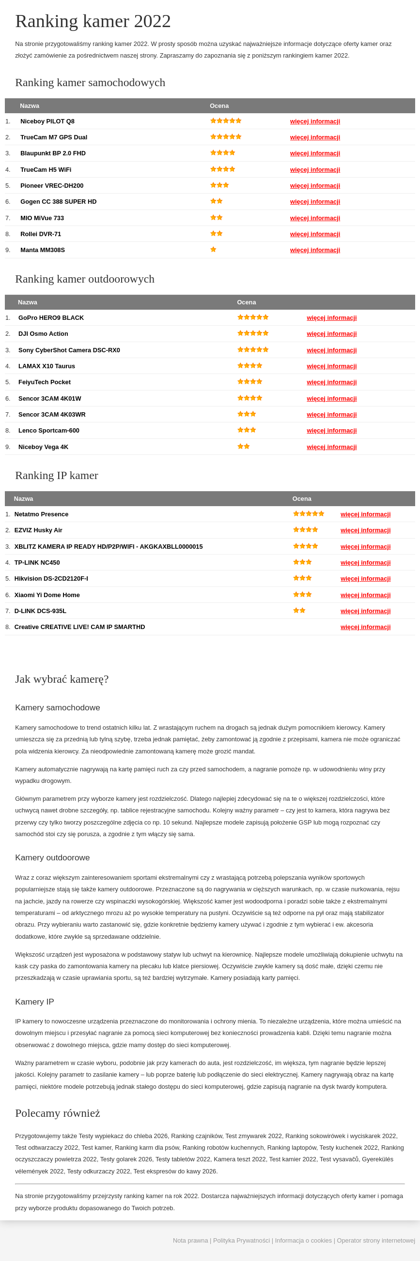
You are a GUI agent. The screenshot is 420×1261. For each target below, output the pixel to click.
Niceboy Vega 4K (43, 446)
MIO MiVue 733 (42, 218)
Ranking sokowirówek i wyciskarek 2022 (340, 1136)
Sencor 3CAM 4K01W (49, 398)
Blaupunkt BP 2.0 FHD (53, 153)
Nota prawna (190, 1240)
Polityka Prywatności (241, 1240)
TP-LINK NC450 (37, 562)
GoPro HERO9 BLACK (51, 317)
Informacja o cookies (303, 1240)
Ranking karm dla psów (147, 1147)
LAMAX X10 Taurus (46, 366)
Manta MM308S (42, 250)
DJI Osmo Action (43, 333)
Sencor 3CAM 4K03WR (52, 414)
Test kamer (96, 1147)
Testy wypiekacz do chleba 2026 (123, 1136)
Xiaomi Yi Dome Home (47, 595)
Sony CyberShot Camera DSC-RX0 (69, 350)
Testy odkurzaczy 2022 (98, 1171)
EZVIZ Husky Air (38, 530)
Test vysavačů (339, 1159)
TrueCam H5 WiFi (45, 169)
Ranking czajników (196, 1136)
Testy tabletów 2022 (183, 1159)
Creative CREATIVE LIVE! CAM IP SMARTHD (80, 626)
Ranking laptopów (291, 1147)
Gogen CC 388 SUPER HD (58, 201)
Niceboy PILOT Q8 (47, 121)
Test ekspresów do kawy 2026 (174, 1171)
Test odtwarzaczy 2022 (46, 1147)
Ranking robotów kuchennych (223, 1147)
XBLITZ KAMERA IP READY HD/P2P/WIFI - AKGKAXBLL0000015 (109, 546)
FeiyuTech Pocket (44, 382)
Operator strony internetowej (376, 1240)
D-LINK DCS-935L (40, 611)
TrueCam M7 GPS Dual (53, 137)
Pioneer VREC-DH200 (51, 185)
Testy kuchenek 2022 (349, 1147)
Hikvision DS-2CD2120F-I (51, 578)
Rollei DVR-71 (40, 234)
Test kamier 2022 (292, 1159)
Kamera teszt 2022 (239, 1159)
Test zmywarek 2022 (253, 1136)
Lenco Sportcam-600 (48, 430)
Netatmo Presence (42, 514)
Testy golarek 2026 (126, 1159)
